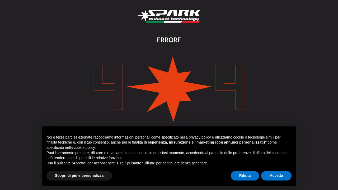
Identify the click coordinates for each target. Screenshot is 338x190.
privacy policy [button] (200, 137)
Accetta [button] (276, 175)
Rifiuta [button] (245, 175)
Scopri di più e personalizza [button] (79, 175)
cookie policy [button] (84, 147)
